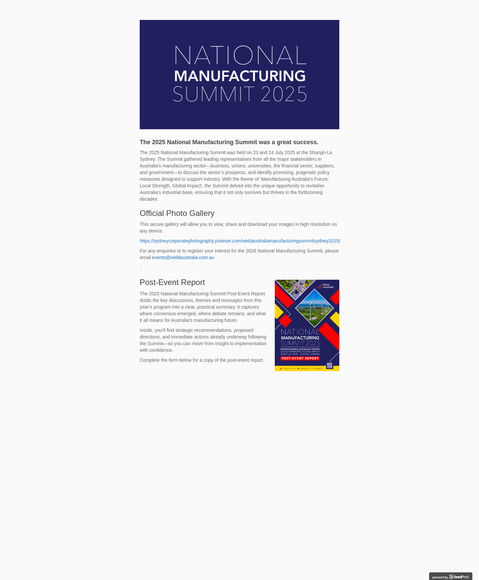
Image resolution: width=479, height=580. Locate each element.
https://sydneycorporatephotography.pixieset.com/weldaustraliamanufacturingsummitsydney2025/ (240, 240)
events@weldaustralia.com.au (183, 257)
